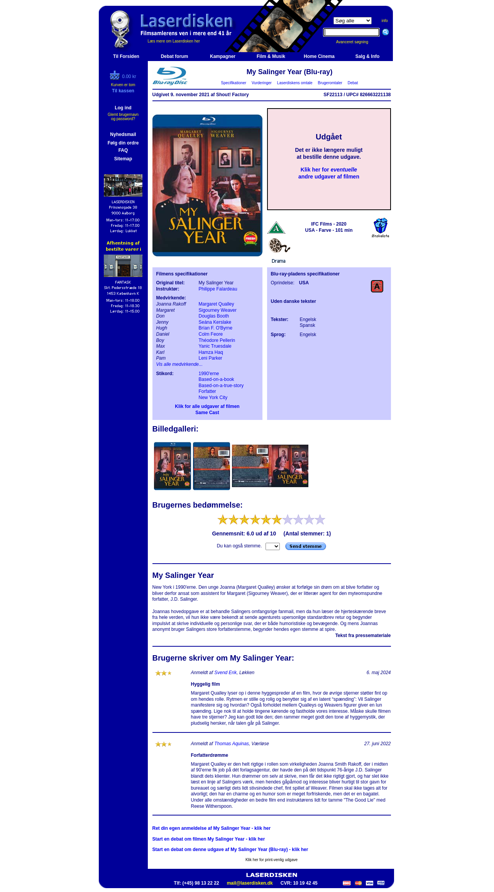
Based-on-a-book (216, 379)
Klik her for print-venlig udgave (271, 860)
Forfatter (207, 391)
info (385, 21)
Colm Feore (211, 334)
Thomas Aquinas (231, 743)
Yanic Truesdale (215, 346)
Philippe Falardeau (218, 289)
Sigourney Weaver (218, 310)
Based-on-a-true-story (221, 385)
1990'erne (209, 373)
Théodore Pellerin (217, 340)
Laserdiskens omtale (295, 83)
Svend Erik (225, 672)
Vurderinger (262, 83)
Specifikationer (234, 83)
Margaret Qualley (216, 304)
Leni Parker (210, 358)
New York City (213, 397)
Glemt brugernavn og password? (123, 116)
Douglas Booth (214, 316)
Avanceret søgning (356, 42)
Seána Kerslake (215, 322)
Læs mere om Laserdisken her (174, 41)
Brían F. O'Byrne (216, 328)
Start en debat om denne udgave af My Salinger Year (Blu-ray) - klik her (230, 849)
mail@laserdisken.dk (250, 883)
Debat (352, 83)
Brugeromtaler (330, 83)
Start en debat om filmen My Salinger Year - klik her (208, 839)
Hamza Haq (211, 352)
